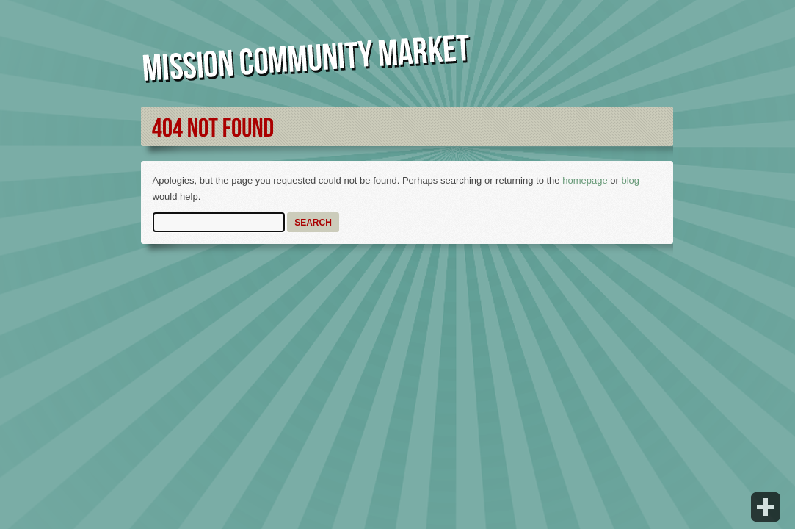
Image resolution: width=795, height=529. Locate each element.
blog (630, 180)
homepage (584, 180)
